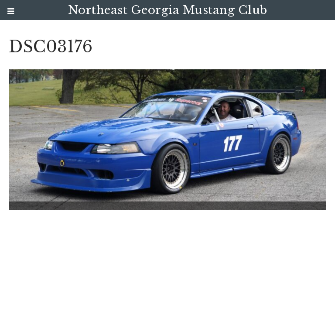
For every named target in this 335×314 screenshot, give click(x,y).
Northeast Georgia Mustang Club (167, 10)
